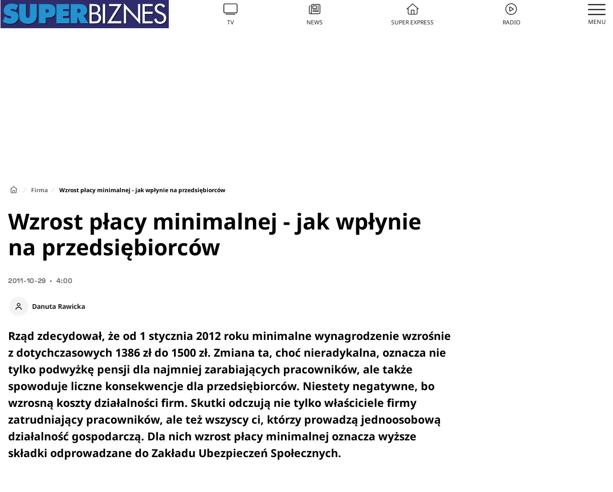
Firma (39, 190)
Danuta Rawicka (58, 306)
